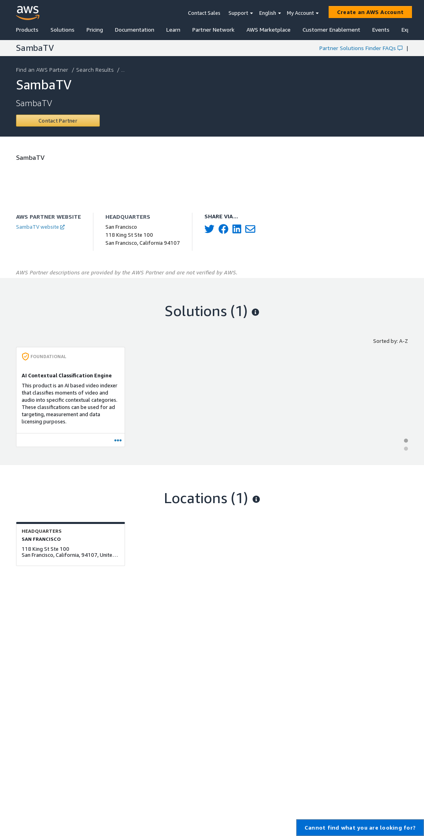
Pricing (95, 29)
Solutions (62, 29)
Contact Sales (204, 13)
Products (27, 29)
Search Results (95, 69)
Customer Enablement (331, 29)
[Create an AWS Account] (370, 12)
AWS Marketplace (268, 29)
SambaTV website (40, 227)
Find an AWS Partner (43, 69)
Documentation (134, 29)
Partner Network (213, 29)
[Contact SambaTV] (58, 121)
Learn (173, 29)
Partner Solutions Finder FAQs (360, 47)
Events (381, 29)
